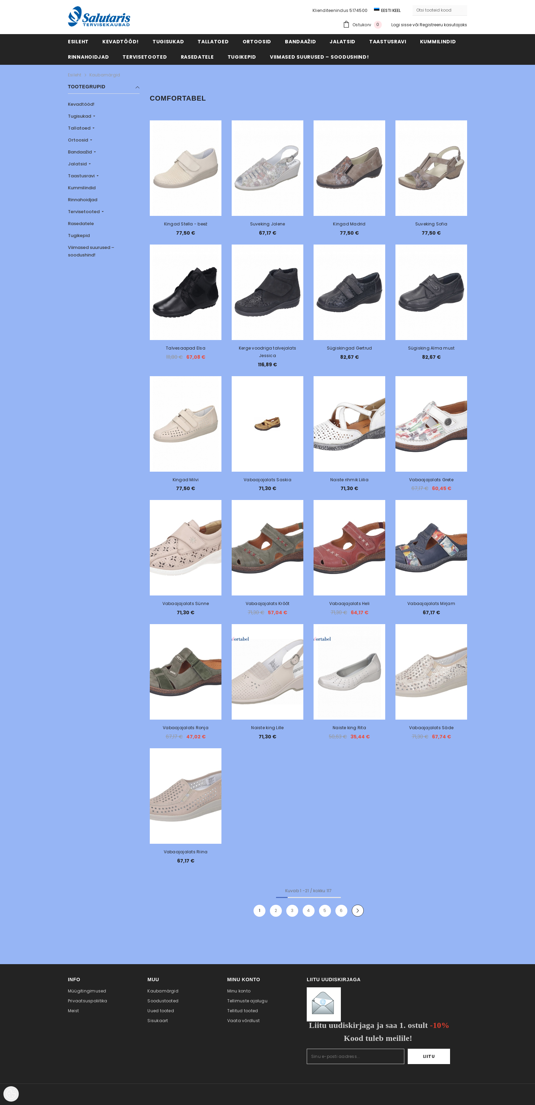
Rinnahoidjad (82, 199)
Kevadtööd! (81, 104)
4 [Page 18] (308, 910)
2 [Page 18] (276, 910)
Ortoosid (78, 140)
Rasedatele (81, 223)
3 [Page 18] (292, 910)
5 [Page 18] (324, 910)
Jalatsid (78, 164)
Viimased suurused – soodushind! (91, 251)
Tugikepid (79, 235)
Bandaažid (80, 152)
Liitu (429, 1056)
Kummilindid (82, 188)
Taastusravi (82, 176)
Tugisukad (80, 116)
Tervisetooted (84, 211)
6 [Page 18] (341, 910)
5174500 (358, 10)
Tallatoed (79, 128)
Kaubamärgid (104, 75)
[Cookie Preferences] (11, 1094)
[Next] (358, 911)
